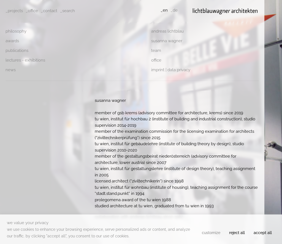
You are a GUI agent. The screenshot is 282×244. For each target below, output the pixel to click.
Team (156, 50)
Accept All (263, 232)
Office (156, 60)
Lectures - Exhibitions (25, 60)
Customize (211, 232)
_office (32, 10)
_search (67, 10)
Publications (17, 50)
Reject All (237, 232)
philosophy (16, 31)
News (11, 69)
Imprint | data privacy (170, 69)
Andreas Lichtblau (167, 31)
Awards (12, 40)
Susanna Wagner (166, 40)
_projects (14, 10)
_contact (49, 10)
